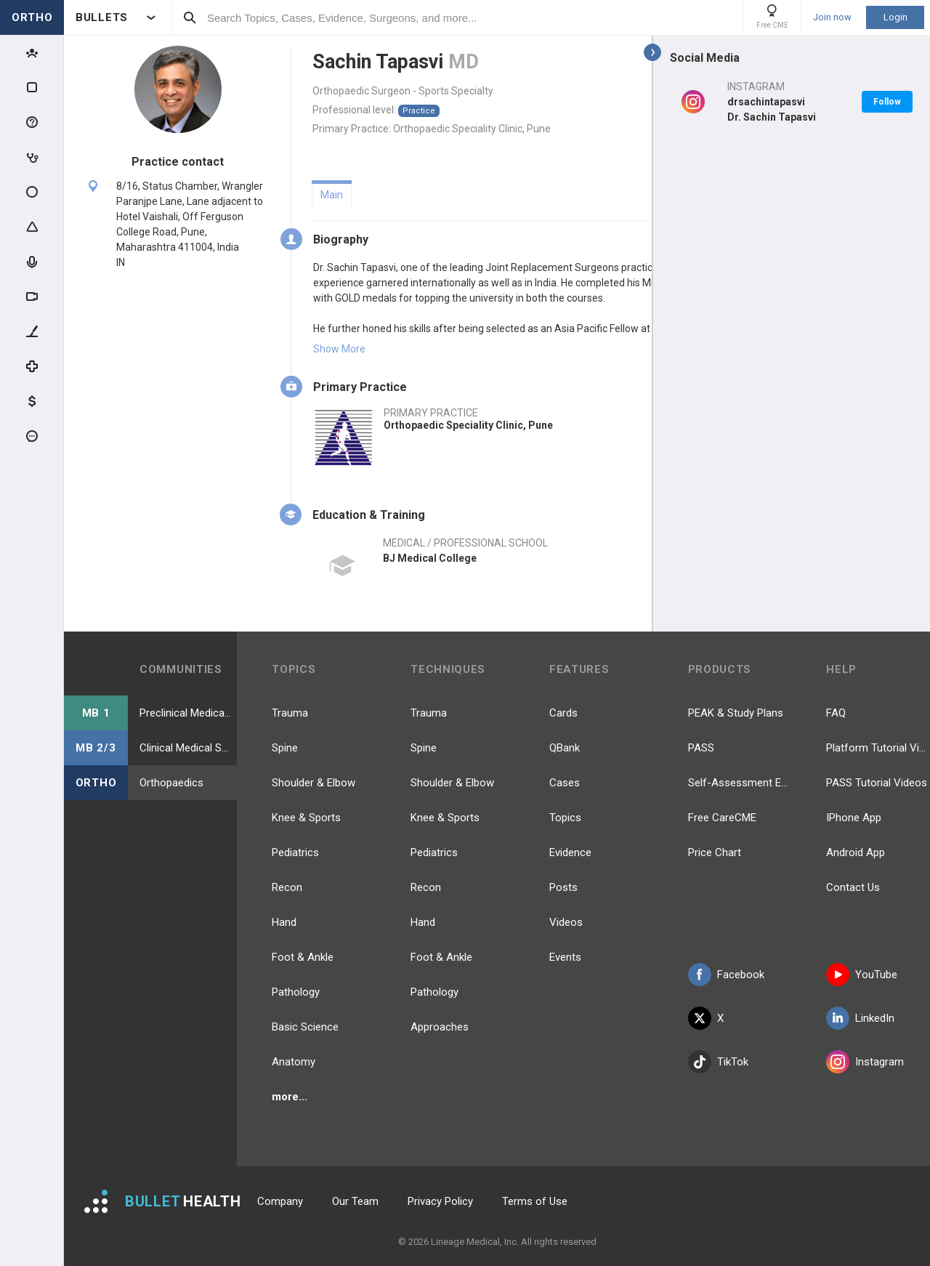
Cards (563, 712)
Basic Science (305, 1026)
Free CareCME (722, 817)
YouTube (861, 974)
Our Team (355, 1201)
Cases (564, 782)
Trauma (290, 712)
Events (565, 957)
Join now (832, 17)
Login (895, 17)
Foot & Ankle (302, 957)
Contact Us (853, 887)
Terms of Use (534, 1201)
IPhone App (853, 817)
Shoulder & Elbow (313, 782)
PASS (701, 747)
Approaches (440, 1026)
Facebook (726, 974)
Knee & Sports (306, 817)
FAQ (836, 712)
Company (280, 1201)
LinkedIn (860, 1018)
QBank (564, 747)
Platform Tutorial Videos (878, 747)
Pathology (296, 992)
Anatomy (293, 1061)
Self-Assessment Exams (740, 782)
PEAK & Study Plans (735, 712)
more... (289, 1096)
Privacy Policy (440, 1201)
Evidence (570, 852)
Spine (285, 747)
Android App (855, 852)
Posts (563, 887)
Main (331, 195)
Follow (887, 102)
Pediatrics (295, 852)
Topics (565, 817)
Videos (566, 922)
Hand (284, 922)
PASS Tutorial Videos (876, 782)
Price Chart (714, 852)
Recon (287, 887)
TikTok (718, 1061)
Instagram (865, 1061)
